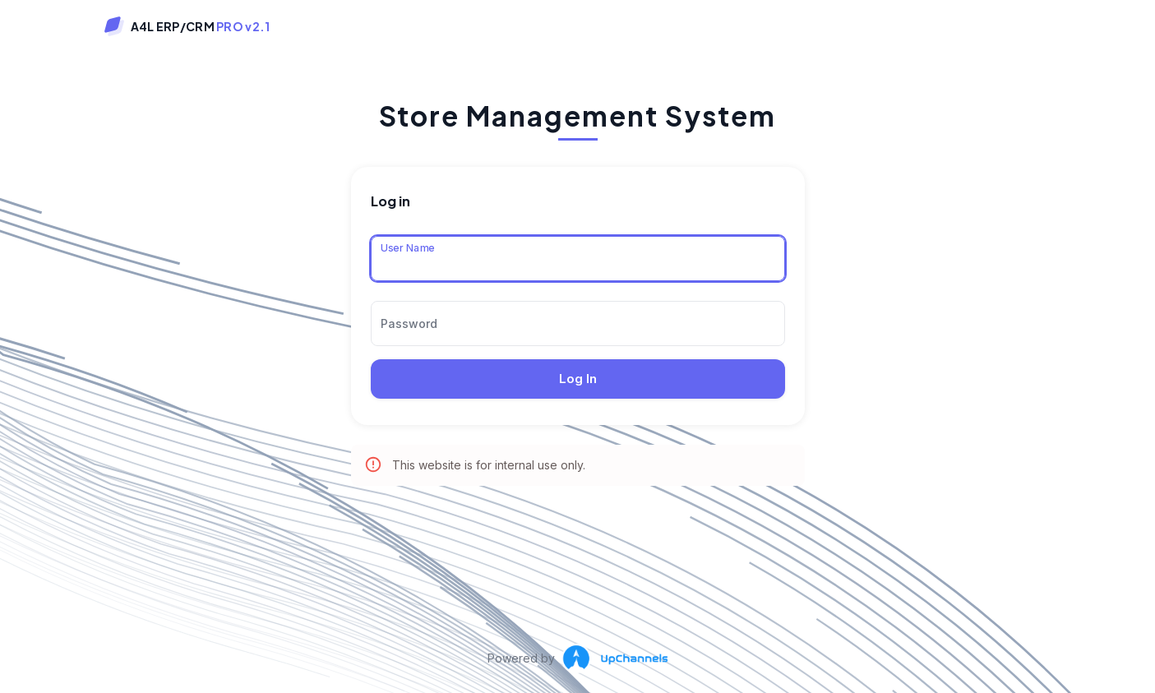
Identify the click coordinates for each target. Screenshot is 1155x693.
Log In (578, 379)
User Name (407, 247)
